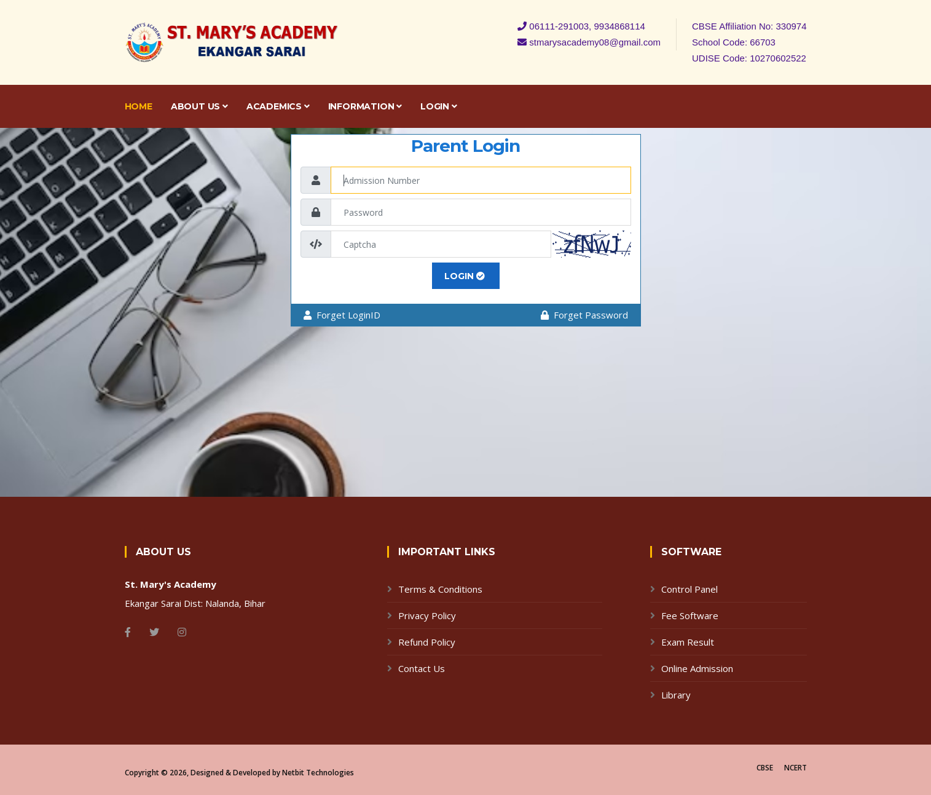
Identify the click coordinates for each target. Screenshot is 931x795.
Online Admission (697, 668)
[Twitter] (154, 632)
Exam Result (687, 642)
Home (138, 106)
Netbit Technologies (318, 772)
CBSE (764, 767)
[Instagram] (182, 632)
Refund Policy (426, 642)
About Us (199, 106)
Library (676, 695)
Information (365, 106)
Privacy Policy (427, 615)
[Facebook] (128, 632)
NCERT (795, 767)
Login (438, 106)
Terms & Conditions (440, 589)
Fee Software (689, 615)
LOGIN (464, 276)
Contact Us (421, 668)
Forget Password (584, 315)
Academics (278, 106)
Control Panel (689, 589)
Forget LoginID (342, 315)
